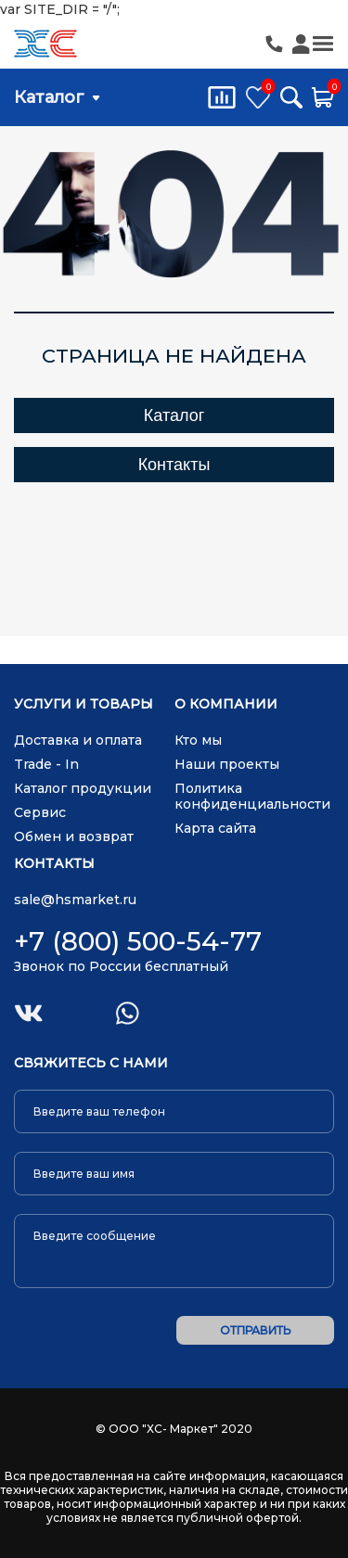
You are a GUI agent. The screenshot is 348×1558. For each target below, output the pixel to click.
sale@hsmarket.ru (75, 899)
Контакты (174, 464)
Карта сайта (215, 828)
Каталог (49, 97)
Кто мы (198, 740)
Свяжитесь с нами (91, 1063)
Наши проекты (226, 764)
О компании (225, 704)
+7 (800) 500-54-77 (138, 941)
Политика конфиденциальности (252, 796)
